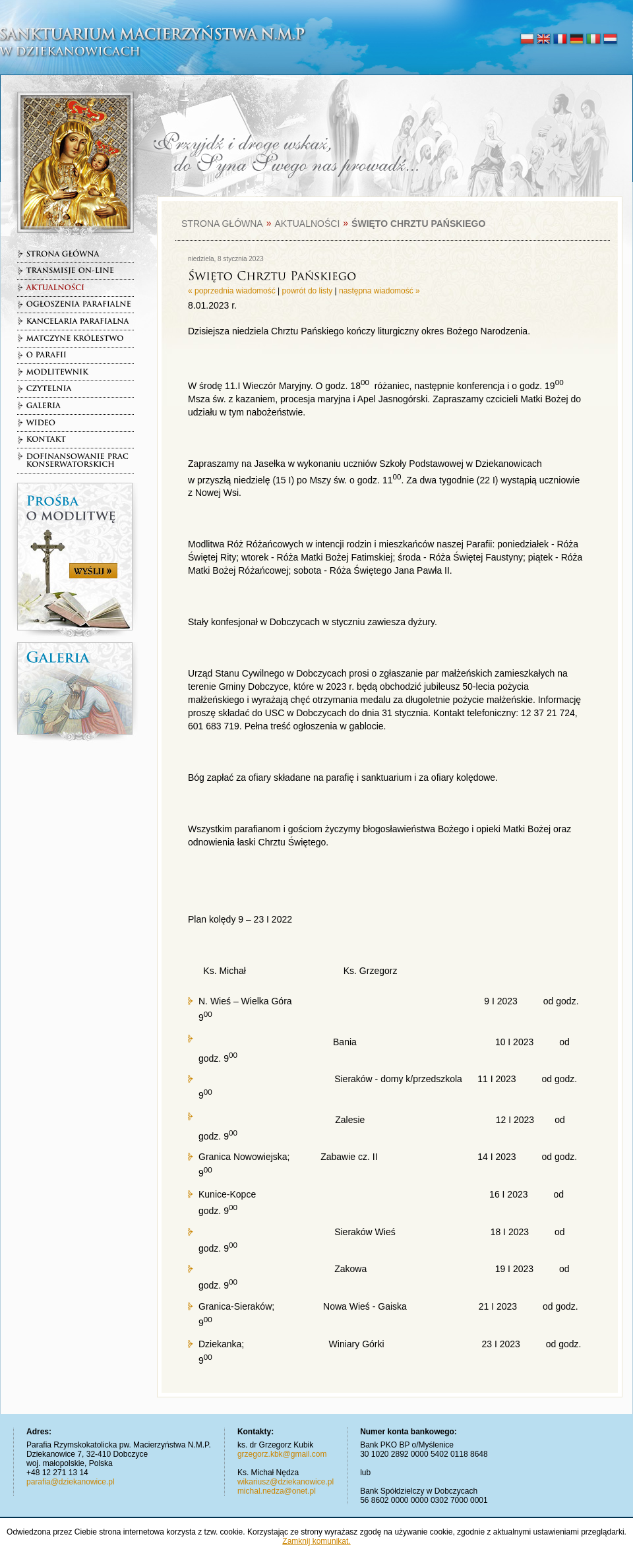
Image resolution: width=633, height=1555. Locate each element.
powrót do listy (307, 290)
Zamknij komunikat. (316, 1541)
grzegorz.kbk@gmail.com (282, 1454)
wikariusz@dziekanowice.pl (285, 1481)
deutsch (576, 39)
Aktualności (307, 223)
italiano (593, 39)
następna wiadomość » (379, 290)
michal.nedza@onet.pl (276, 1491)
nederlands (609, 39)
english (543, 39)
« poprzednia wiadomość (232, 290)
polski (527, 39)
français (560, 39)
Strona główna (222, 223)
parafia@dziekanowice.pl (70, 1481)
